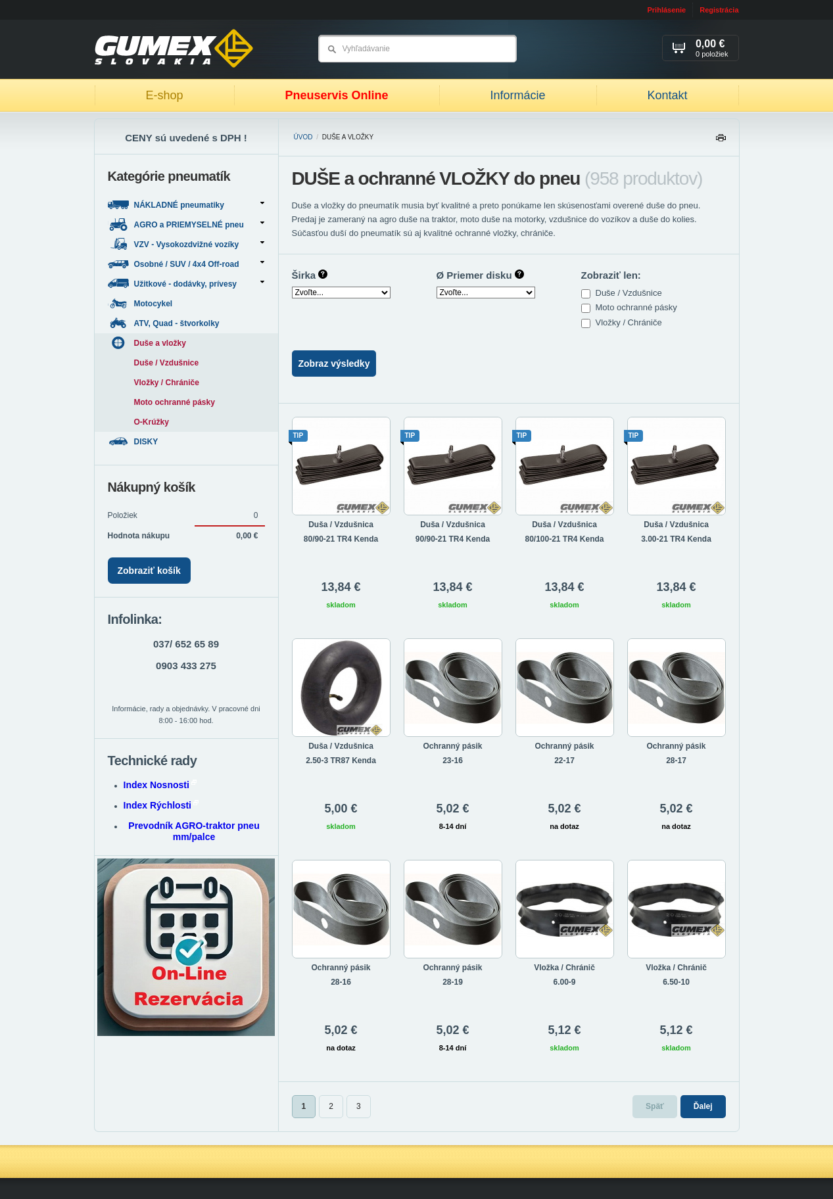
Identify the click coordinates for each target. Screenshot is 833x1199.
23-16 (452, 760)
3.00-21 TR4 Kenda (676, 539)
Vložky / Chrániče (630, 322)
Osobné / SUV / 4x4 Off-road (186, 264)
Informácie (517, 95)
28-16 (341, 982)
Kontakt (667, 95)
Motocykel (141, 303)
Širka (310, 275)
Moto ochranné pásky (638, 307)
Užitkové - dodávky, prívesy (186, 283)
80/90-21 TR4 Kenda (341, 539)
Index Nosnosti (160, 785)
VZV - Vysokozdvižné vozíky (186, 244)
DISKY (134, 441)
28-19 (452, 982)
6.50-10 (676, 982)
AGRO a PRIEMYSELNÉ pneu (186, 224)
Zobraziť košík (149, 570)
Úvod (303, 137)
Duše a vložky (147, 343)
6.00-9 (564, 982)
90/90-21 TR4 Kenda (453, 539)
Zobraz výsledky (334, 363)
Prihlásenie (666, 10)
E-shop (164, 95)
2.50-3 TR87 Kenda (341, 760)
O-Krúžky (151, 422)
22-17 (564, 760)
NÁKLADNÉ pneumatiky (186, 205)
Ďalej (703, 1106)
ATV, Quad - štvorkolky (165, 323)
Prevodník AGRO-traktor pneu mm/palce (193, 831)
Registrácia (719, 10)
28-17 (676, 760)
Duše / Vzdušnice (630, 293)
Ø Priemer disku (480, 275)
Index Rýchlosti (161, 805)
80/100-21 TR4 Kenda (564, 539)
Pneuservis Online (336, 95)
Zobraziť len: (611, 275)
